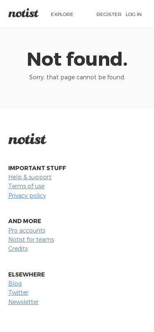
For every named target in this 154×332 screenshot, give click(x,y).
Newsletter (23, 301)
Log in (134, 14)
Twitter (18, 292)
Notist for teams (31, 239)
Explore (62, 14)
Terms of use (26, 185)
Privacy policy (27, 195)
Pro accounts (26, 230)
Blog (15, 283)
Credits (18, 248)
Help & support (29, 176)
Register (109, 14)
